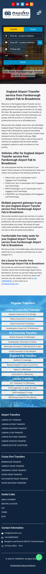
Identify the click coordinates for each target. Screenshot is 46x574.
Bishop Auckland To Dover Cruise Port (22, 365)
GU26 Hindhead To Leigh (22, 392)
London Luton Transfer (12, 433)
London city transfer (11, 420)
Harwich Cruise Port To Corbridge (22, 314)
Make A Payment (8, 500)
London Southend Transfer (13, 437)
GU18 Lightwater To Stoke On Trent (22, 388)
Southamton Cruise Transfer (14, 479)
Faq (3, 508)
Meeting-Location (9, 504)
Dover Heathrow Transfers (13, 483)
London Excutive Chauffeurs (14, 445)
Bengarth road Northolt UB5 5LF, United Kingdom (24, 541)
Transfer (13, 29)
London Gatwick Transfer (13, 424)
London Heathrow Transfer (14, 428)
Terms (4, 512)
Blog (3, 516)
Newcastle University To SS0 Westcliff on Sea (22, 346)
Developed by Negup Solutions (23, 565)
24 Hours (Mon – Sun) (14, 546)
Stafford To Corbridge (22, 360)
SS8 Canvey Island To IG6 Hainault (22, 397)
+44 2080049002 (11, 537)
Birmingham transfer (11, 462)
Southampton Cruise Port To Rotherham (22, 328)
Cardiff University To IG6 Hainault (22, 351)
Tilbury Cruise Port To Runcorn (22, 319)
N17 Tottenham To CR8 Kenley (22, 383)
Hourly (33, 29)
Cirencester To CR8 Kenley (22, 374)
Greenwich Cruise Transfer (13, 470)
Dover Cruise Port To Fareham (22, 324)
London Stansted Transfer (13, 441)
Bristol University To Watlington (22, 337)
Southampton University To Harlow (22, 342)
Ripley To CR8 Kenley (22, 369)
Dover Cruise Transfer (11, 475)
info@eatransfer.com (10, 284)
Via (40, 42)
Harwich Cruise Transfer (12, 466)
